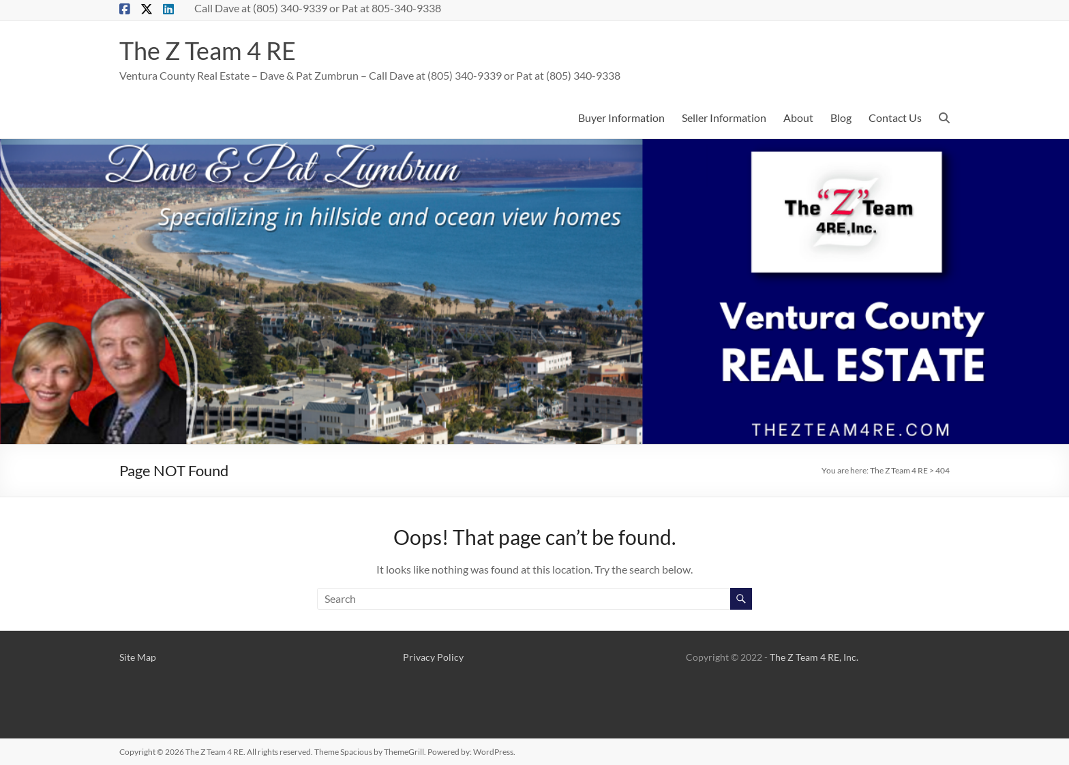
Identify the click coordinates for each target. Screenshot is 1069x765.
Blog (841, 117)
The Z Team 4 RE (207, 50)
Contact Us (895, 117)
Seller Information (724, 117)
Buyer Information (621, 117)
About (798, 117)
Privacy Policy (433, 657)
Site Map (137, 657)
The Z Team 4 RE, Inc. (814, 657)
